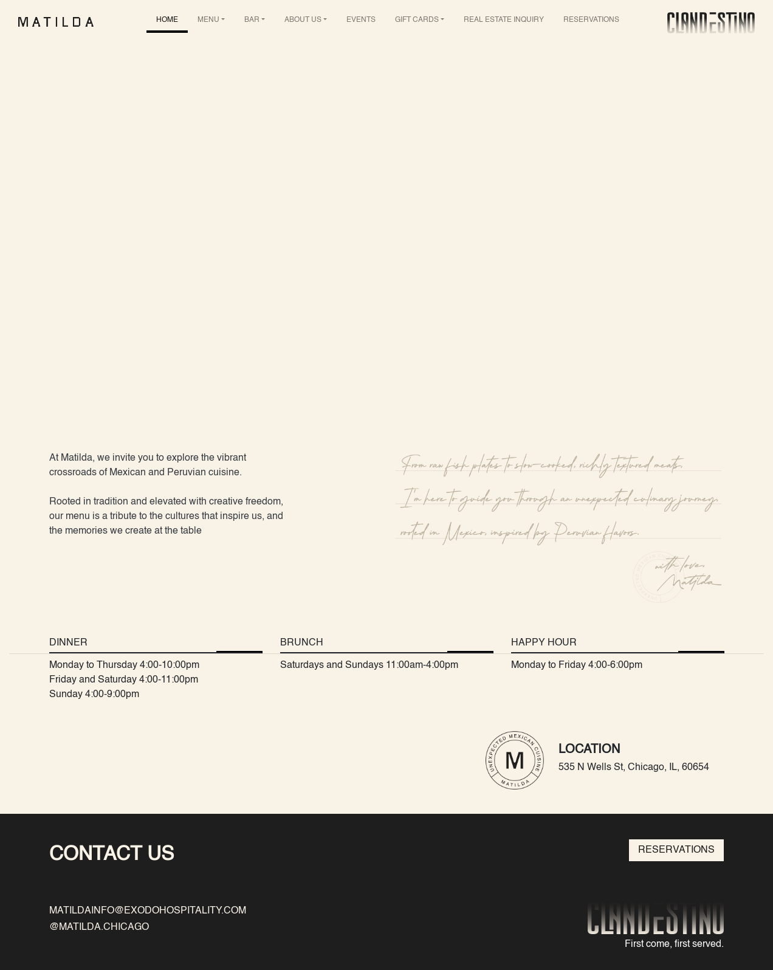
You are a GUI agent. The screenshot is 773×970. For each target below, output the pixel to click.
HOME (167, 20)
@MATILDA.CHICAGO (99, 927)
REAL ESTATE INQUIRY (504, 20)
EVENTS (361, 20)
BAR (251, 20)
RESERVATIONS (591, 20)
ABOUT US (302, 20)
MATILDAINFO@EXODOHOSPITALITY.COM (147, 911)
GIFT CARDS (417, 20)
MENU (208, 20)
